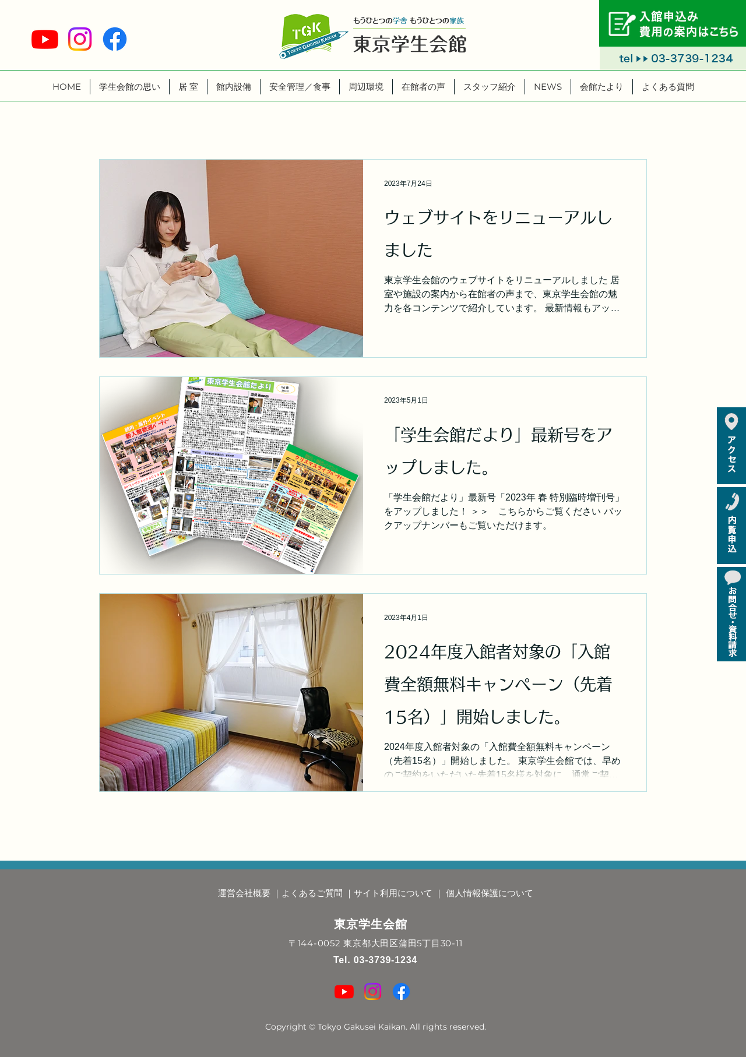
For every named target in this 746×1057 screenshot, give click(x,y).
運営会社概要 (244, 893)
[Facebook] (115, 39)
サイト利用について (393, 893)
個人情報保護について (489, 893)
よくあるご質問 (312, 893)
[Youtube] (45, 39)
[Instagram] (80, 39)
